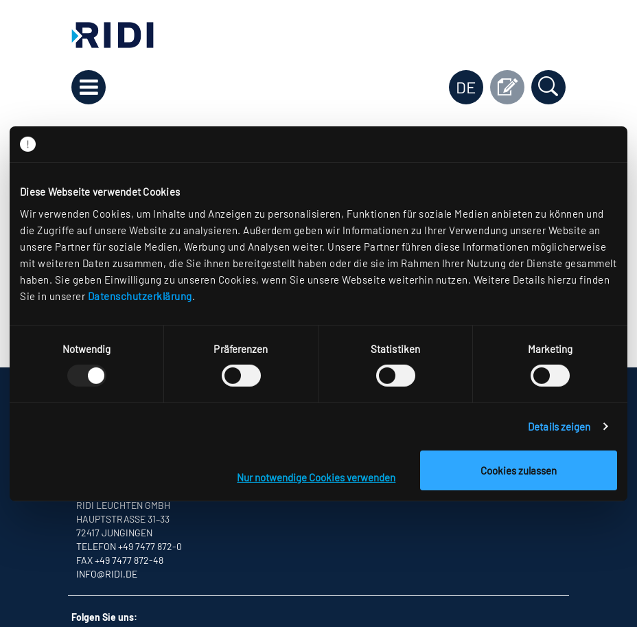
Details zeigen (559, 426)
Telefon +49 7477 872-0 (129, 546)
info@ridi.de (106, 574)
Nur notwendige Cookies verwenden (316, 477)
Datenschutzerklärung (140, 295)
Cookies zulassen (518, 470)
